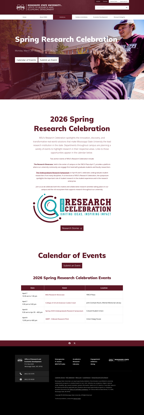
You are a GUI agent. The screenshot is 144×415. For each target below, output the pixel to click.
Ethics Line (79, 377)
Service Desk (76, 398)
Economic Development (100, 17)
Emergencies (59, 359)
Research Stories (72, 228)
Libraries (76, 364)
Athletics (94, 361)
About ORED (43, 17)
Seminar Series (113, 1)
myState (99, 1)
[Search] (126, 8)
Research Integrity (119, 17)
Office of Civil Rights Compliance (79, 389)
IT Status (58, 361)
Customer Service (60, 377)
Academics (77, 359)
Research (76, 361)
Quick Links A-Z (124, 1)
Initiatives (65, 16)
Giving (93, 364)
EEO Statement (70, 377)
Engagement (95, 359)
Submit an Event (48, 60)
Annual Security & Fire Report (100, 377)
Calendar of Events (26, 60)
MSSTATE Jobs (60, 364)
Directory (106, 1)
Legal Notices (86, 377)
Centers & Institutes (82, 17)
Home (24, 17)
